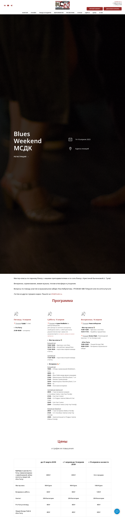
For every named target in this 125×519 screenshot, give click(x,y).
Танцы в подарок (45, 12)
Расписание (70, 12)
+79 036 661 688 (79, 289)
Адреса (87, 12)
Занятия (25, 12)
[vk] (5, 5)
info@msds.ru (118, 1)
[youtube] (8, 5)
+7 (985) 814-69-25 (117, 3)
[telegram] (11, 5)
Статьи (79, 12)
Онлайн (33, 12)
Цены (94, 12)
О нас (101, 12)
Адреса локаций (82, 149)
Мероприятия (59, 12)
